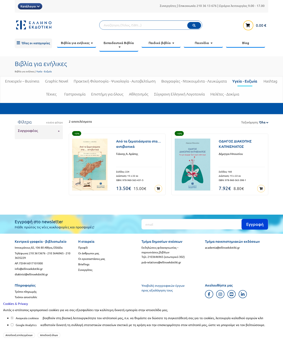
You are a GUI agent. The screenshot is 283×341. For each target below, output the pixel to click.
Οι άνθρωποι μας (88, 252)
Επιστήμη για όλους (107, 95)
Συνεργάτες (168, 5)
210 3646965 (55, 252)
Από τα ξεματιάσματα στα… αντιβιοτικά (138, 144)
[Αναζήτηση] (150, 25)
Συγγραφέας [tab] (28, 130)
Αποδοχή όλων (49, 335)
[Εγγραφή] (205, 224)
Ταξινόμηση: (254, 122)
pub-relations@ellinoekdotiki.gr (161, 262)
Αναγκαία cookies (26, 318)
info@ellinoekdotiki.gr (29, 268)
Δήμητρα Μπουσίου (231, 153)
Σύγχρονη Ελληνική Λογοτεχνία (179, 95)
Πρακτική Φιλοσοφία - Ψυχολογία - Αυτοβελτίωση (115, 82)
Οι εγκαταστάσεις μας (91, 258)
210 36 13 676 (207, 5)
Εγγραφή (255, 223)
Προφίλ (83, 247)
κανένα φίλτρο (54, 122)
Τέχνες (51, 95)
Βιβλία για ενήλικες (25, 71)
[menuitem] (33, 43)
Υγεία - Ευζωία (244, 82)
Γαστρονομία (74, 95)
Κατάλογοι (30, 6)
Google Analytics (26, 325)
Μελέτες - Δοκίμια (224, 95)
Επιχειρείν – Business (22, 82)
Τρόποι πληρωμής (26, 291)
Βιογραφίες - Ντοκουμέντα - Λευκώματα (194, 82)
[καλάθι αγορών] (255, 24)
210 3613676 (37, 252)
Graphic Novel (56, 82)
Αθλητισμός (138, 95)
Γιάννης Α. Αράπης (127, 153)
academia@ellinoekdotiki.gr (222, 247)
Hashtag (270, 82)
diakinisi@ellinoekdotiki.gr (31, 274)
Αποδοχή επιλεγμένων (19, 335)
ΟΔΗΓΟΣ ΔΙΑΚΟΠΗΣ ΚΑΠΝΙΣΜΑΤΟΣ (235, 144)
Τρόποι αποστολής (26, 296)
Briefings (83, 264)
